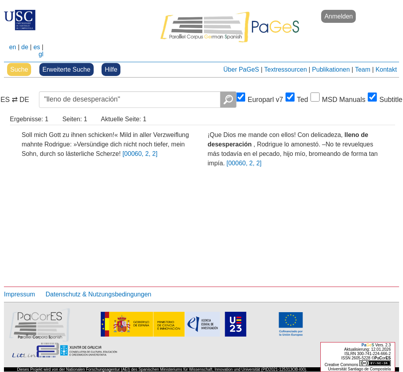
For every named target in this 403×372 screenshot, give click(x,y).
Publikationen (331, 69)
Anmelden (338, 16)
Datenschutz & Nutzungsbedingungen (99, 294)
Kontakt (386, 69)
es (36, 47)
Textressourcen (285, 69)
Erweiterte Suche (67, 69)
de (24, 47)
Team (362, 69)
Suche (19, 69)
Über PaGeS (241, 69)
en (12, 47)
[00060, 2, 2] (139, 153)
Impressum (19, 294)
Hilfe (111, 69)
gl (41, 54)
